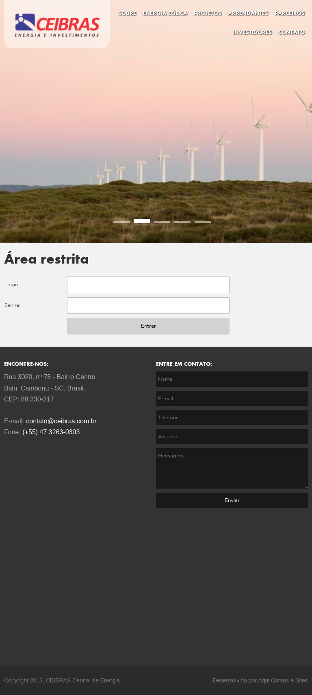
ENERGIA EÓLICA (165, 13)
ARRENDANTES (248, 13)
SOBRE (127, 13)
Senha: (12, 305)
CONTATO (291, 32)
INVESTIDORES (252, 32)
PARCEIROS (290, 13)
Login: (11, 284)
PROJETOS (207, 13)
